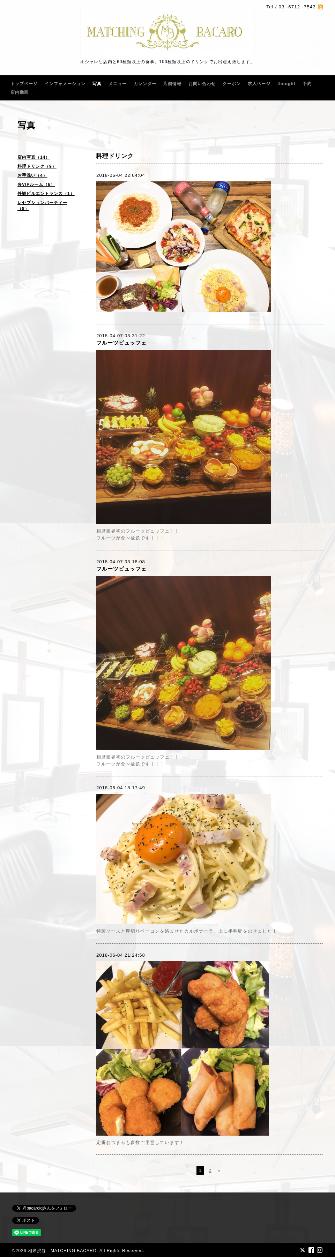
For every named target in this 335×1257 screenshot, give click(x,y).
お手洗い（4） (32, 175)
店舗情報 (172, 83)
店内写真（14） (33, 157)
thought (286, 83)
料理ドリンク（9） (37, 166)
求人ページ (259, 83)
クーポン (232, 83)
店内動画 (19, 92)
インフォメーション (65, 83)
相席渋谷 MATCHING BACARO (62, 1250)
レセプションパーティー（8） (42, 205)
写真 (97, 83)
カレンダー (145, 83)
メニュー (118, 83)
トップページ (24, 83)
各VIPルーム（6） (36, 184)
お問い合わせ (202, 83)
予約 (307, 83)
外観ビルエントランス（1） (46, 193)
